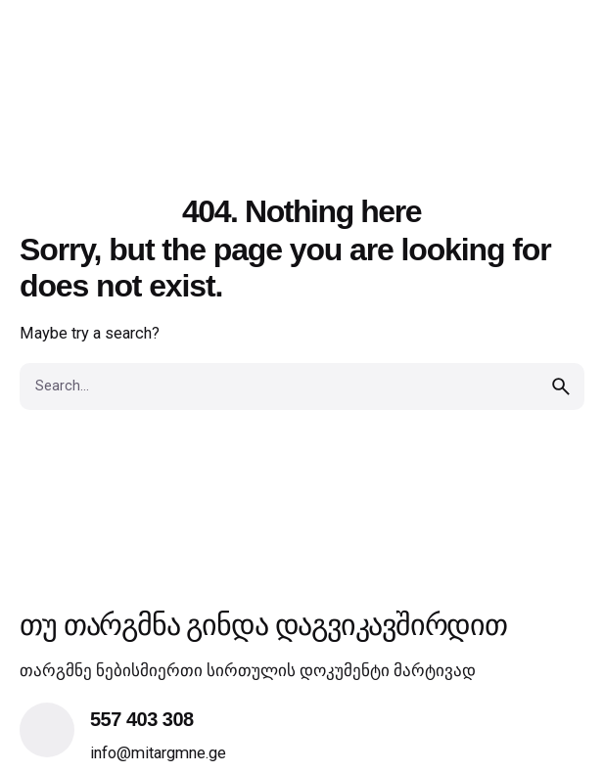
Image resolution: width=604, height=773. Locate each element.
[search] (560, 386)
